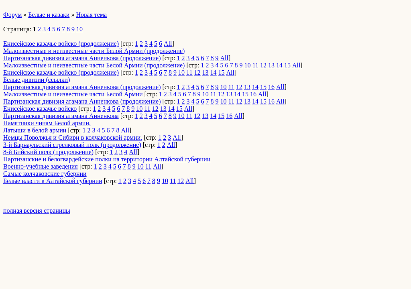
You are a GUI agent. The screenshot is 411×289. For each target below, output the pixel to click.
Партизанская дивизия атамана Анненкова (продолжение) (82, 58)
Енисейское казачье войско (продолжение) (61, 43)
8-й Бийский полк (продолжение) (48, 152)
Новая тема (91, 14)
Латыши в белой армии (34, 130)
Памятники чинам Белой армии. (47, 123)
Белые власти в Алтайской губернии (52, 180)
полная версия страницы (36, 210)
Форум (12, 14)
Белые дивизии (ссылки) (36, 79)
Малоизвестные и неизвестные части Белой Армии (73, 94)
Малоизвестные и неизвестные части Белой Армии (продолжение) (94, 50)
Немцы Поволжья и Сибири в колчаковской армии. (72, 137)
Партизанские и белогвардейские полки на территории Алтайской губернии (106, 159)
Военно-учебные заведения (40, 166)
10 (79, 29)
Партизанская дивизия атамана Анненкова (61, 115)
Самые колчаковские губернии (45, 173)
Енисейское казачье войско (40, 108)
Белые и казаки (48, 14)
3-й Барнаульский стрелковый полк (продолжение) (72, 144)
